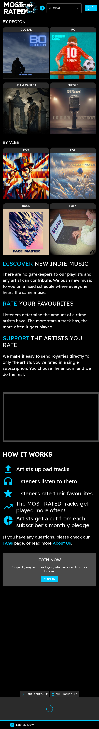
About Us (62, 543)
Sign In (91, 8)
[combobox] (64, 8)
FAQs (8, 543)
